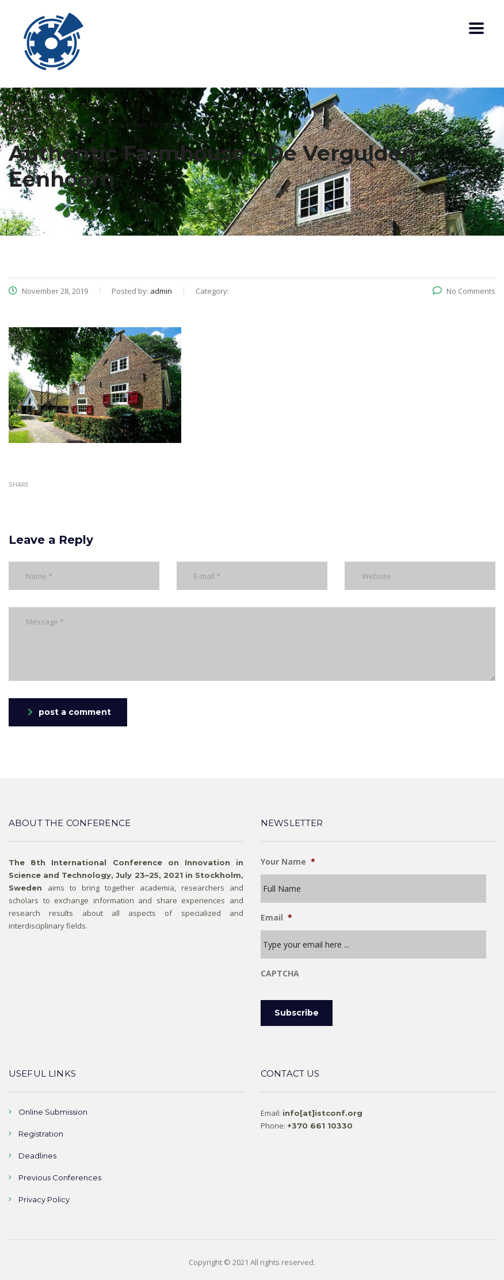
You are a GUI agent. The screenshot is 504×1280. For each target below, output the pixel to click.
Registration (40, 1133)
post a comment (69, 712)
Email (276, 917)
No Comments (464, 291)
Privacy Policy (44, 1199)
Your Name (288, 862)
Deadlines (37, 1155)
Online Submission (52, 1111)
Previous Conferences (59, 1177)
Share (19, 484)
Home (19, 125)
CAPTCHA (280, 973)
